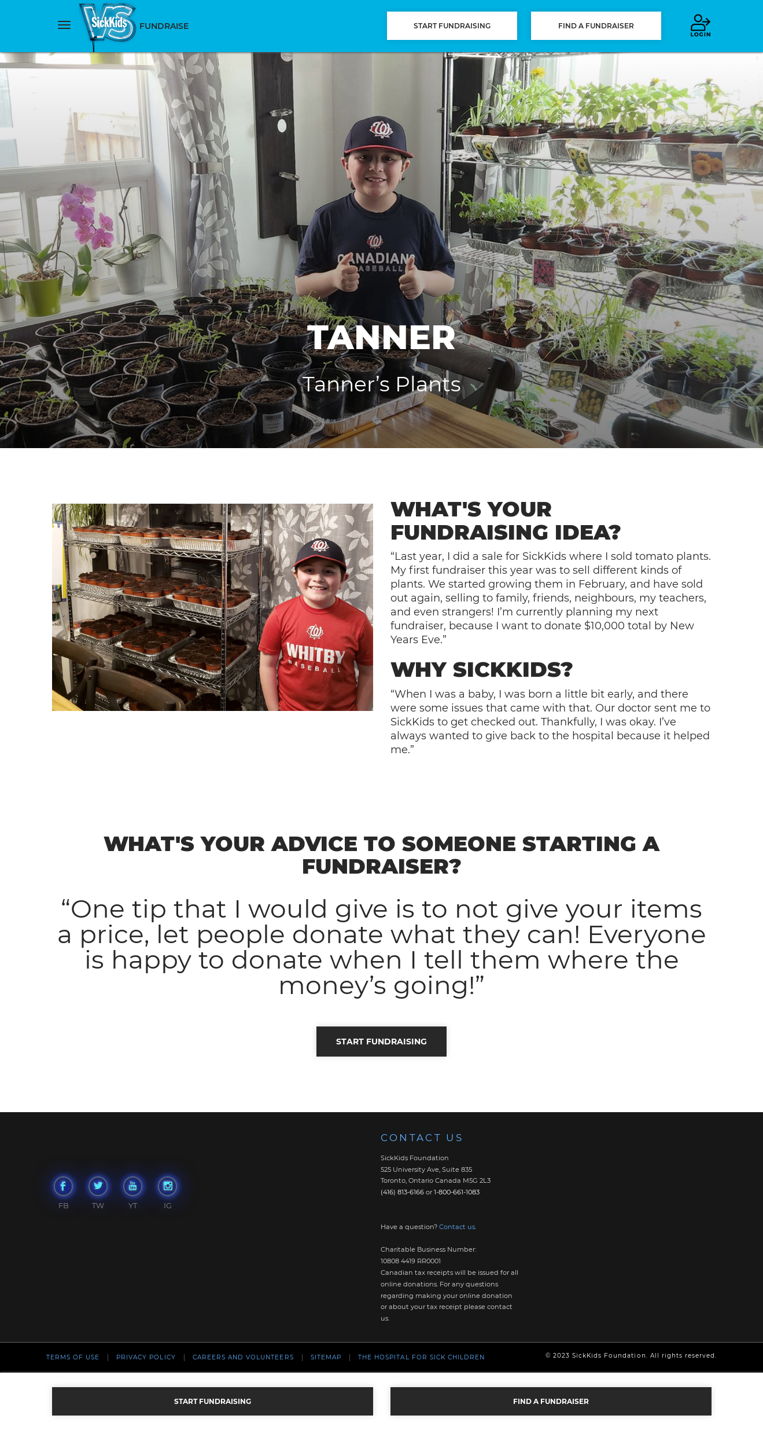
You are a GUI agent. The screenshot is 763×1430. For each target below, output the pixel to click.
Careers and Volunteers (243, 1357)
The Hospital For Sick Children (421, 1357)
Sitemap (326, 1357)
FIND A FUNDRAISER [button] (596, 25)
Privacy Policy (146, 1357)
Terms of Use (72, 1357)
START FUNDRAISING (452, 25)
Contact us (457, 1227)
